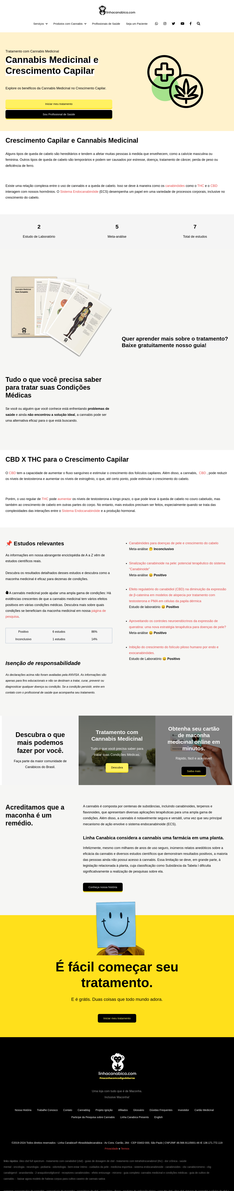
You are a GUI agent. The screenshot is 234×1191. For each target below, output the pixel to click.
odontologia (59, 1166)
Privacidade (111, 1148)
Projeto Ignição (104, 1110)
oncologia (19, 1166)
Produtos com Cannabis (68, 23)
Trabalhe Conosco (47, 1110)
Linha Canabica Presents (134, 1117)
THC (200, 186)
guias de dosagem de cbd (99, 1161)
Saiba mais (194, 771)
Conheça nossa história (102, 887)
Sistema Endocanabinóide (79, 191)
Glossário (138, 1110)
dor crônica (171, 1161)
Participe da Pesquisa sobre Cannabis (93, 1117)
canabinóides (175, 186)
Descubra (117, 767)
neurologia (32, 1166)
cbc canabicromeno (194, 1166)
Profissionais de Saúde (106, 23)
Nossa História (23, 1110)
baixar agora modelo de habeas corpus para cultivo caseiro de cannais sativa (61, 1178)
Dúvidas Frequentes (161, 1110)
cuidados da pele (99, 1166)
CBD (213, 186)
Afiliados (123, 1110)
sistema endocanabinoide (148, 1166)
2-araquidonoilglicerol (47, 1172)
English (158, 1117)
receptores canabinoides (76, 1172)
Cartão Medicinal (204, 1110)
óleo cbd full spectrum (31, 1161)
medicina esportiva (121, 1166)
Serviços (38, 23)
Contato (67, 1110)
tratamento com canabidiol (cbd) (64, 1161)
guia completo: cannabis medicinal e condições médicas (155, 1172)
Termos (125, 1148)
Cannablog (84, 1110)
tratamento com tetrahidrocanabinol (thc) (139, 1161)
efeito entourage (101, 1172)
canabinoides (173, 1166)
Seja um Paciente (137, 23)
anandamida (26, 1172)
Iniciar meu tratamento (58, 103)
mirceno (117, 1172)
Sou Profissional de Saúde (59, 114)
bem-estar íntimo (77, 1166)
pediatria (45, 1166)
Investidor (183, 1110)
